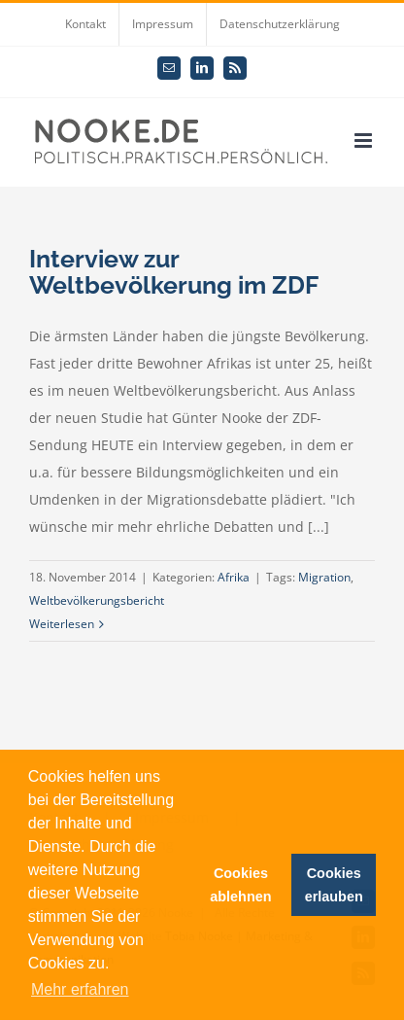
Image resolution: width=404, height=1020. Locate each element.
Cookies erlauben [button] (334, 884)
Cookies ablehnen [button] (240, 884)
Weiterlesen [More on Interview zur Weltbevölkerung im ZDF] (61, 624)
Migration (324, 577)
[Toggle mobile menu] (364, 140)
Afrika (234, 577)
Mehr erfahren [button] (80, 989)
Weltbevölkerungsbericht (96, 600)
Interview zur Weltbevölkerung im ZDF (174, 271)
